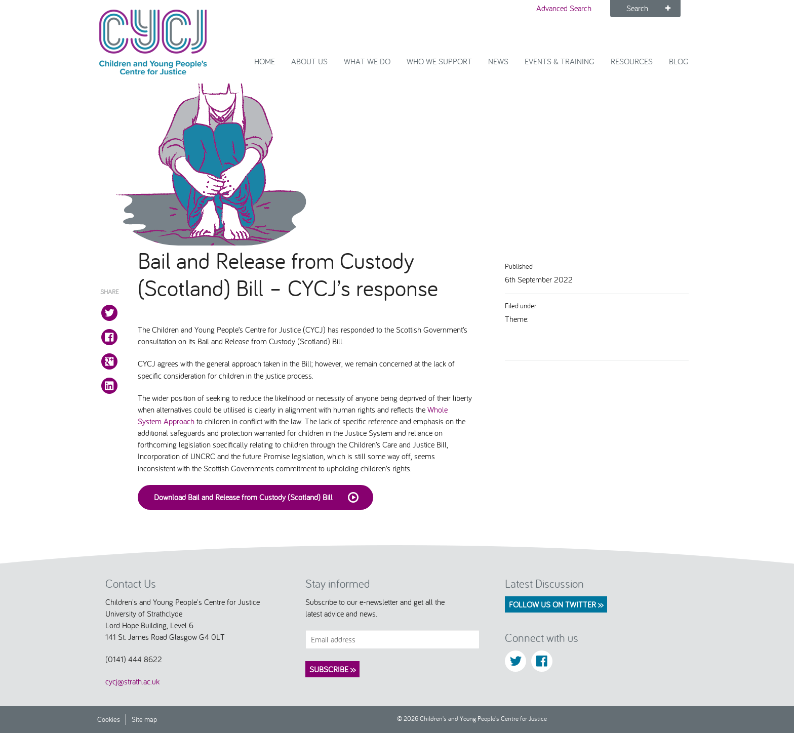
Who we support (439, 61)
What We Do (367, 61)
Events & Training (559, 61)
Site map (144, 719)
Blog (679, 61)
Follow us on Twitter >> (556, 604)
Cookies (108, 719)
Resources (632, 61)
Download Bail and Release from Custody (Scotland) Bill (259, 498)
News (498, 61)
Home (264, 61)
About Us (309, 61)
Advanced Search (563, 8)
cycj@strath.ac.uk (132, 681)
